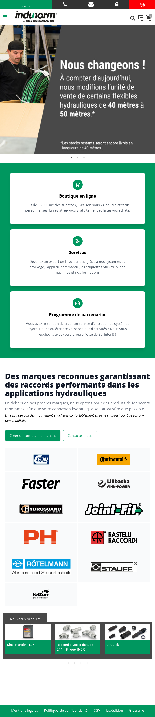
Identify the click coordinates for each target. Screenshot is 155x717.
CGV (96, 710)
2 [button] (77, 157)
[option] (77, 89)
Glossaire (136, 710)
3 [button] (84, 157)
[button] (9, 15)
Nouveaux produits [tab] (25, 619)
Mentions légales (24, 710)
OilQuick (112, 645)
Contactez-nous (79, 435)
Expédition (114, 710)
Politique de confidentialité (66, 710)
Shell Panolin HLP (20, 645)
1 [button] (71, 157)
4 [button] (87, 663)
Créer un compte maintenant (33, 435)
